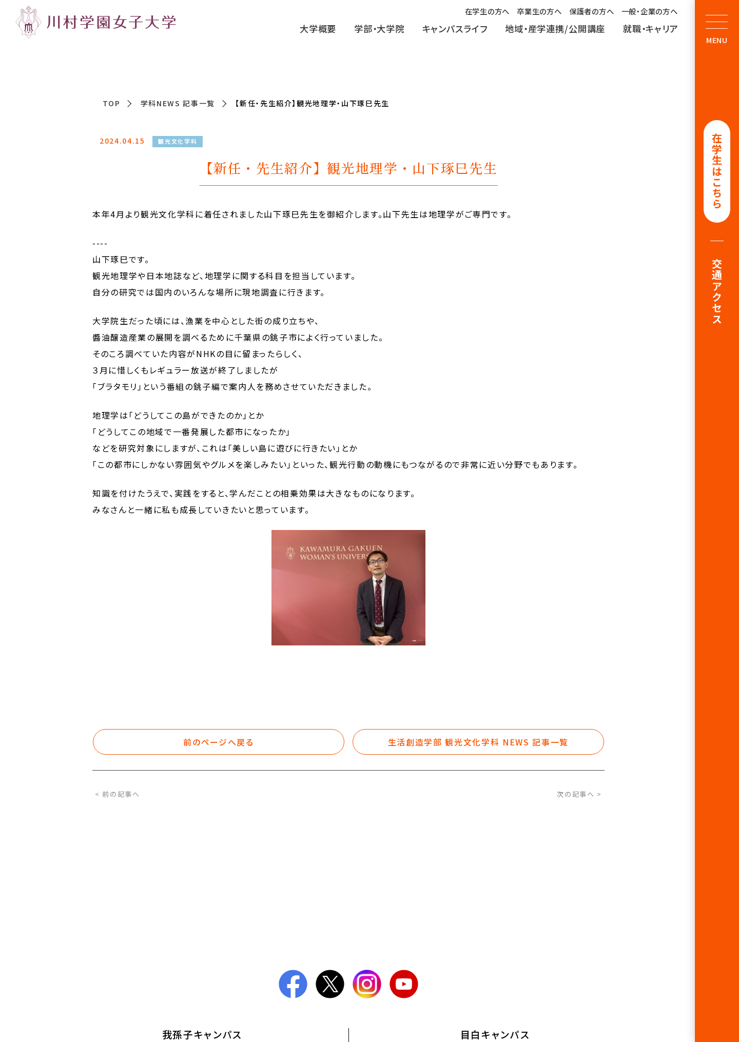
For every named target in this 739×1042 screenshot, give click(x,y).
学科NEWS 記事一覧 (178, 103)
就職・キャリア (650, 28)
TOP (112, 103)
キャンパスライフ (455, 28)
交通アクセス (717, 293)
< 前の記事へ (117, 794)
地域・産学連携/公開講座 (555, 28)
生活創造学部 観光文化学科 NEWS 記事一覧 (478, 742)
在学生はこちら (717, 172)
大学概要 (318, 28)
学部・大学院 (379, 28)
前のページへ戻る (218, 742)
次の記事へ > (579, 794)
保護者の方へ (591, 11)
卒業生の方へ (539, 11)
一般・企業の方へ (649, 11)
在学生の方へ (487, 11)
